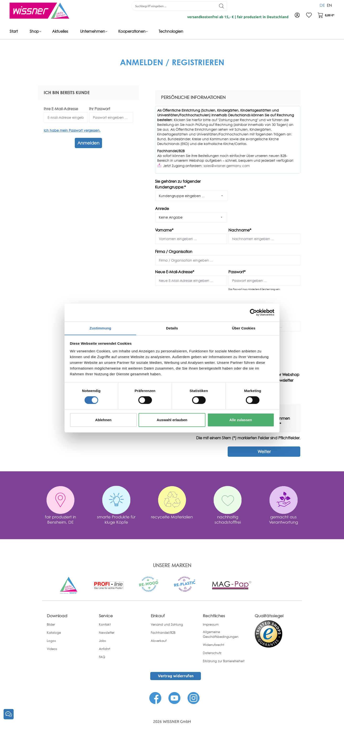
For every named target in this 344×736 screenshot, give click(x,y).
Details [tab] (172, 328)
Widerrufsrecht (213, 645)
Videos (52, 648)
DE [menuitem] (322, 4)
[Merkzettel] (308, 15)
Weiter (264, 451)
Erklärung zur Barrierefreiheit (223, 661)
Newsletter (106, 632)
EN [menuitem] (329, 4)
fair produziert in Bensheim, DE (60, 519)
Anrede (162, 208)
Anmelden (88, 142)
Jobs (102, 640)
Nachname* (239, 230)
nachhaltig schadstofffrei (228, 519)
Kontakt (105, 624)
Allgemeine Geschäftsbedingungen (220, 634)
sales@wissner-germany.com (227, 166)
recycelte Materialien (172, 516)
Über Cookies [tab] (243, 328)
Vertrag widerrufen (176, 676)
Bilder (51, 624)
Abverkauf (159, 640)
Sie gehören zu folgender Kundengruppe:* (178, 184)
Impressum (211, 624)
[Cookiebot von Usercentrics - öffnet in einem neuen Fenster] (253, 312)
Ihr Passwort (99, 108)
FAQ (102, 657)
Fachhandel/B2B (163, 632)
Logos (51, 640)
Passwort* (237, 271)
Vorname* (164, 230)
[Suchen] (221, 6)
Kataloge (54, 632)
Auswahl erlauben (172, 420)
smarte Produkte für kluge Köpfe (116, 519)
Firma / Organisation (173, 251)
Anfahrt (104, 648)
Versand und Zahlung (167, 624)
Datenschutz (212, 653)
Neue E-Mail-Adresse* (174, 271)
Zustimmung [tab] (100, 328)
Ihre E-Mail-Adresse (61, 108)
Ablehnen (103, 420)
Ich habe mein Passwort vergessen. (72, 130)
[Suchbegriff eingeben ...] (173, 6)
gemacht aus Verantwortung (283, 519)
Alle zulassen (240, 420)
